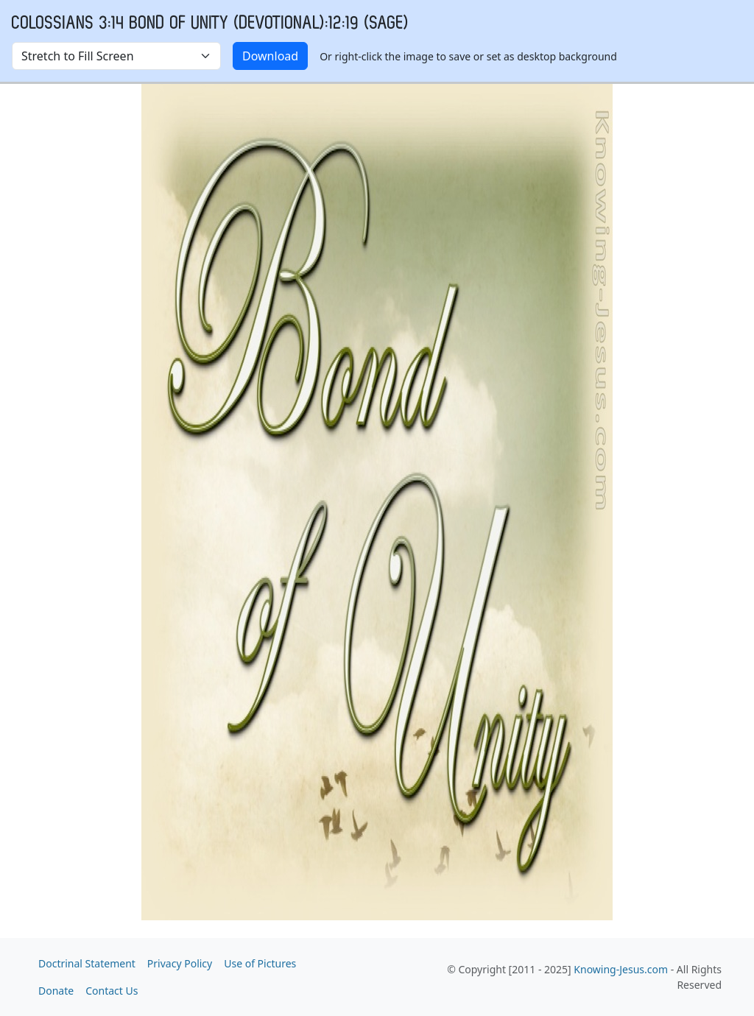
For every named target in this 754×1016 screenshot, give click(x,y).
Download (270, 56)
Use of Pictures (260, 963)
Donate (56, 991)
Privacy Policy (179, 963)
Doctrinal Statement (86, 963)
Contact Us (111, 991)
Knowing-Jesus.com (621, 969)
